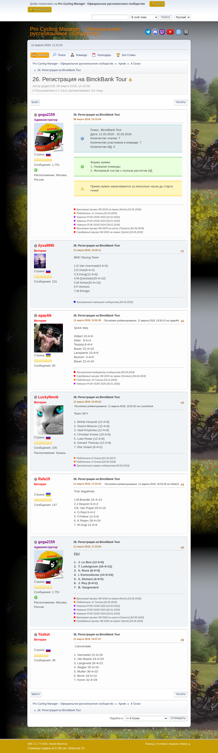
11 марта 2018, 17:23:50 (87, 546)
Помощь (150, 743)
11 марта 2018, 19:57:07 (87, 639)
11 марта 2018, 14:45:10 (87, 401)
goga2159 (46, 115)
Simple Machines (58, 743)
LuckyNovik (48, 397)
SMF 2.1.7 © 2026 (37, 743)
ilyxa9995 (46, 245)
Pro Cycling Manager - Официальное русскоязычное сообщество (75, 31)
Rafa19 (44, 479)
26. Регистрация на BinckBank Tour (96, 114)
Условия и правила (167, 743)
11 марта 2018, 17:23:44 (87, 483)
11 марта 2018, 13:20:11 (87, 250)
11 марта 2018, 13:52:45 (87, 320)
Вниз (35, 102)
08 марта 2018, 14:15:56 (87, 119)
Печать (181, 102)
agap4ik (45, 315)
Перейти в (116, 718)
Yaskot (44, 634)
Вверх (36, 694)
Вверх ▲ (185, 743)
